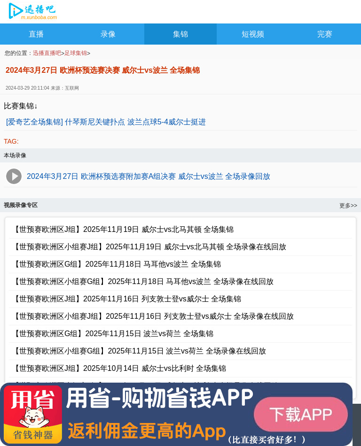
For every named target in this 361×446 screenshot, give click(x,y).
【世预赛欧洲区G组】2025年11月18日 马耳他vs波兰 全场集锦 (116, 264)
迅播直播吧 (47, 53)
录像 (108, 34)
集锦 (180, 34)
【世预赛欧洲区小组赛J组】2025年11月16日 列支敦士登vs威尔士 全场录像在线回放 (153, 316)
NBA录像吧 (32, 12)
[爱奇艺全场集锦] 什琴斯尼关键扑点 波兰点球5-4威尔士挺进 (106, 122)
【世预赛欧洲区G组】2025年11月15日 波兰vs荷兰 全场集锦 (112, 334)
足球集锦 (75, 53)
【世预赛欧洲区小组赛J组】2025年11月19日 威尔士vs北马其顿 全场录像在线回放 (149, 247)
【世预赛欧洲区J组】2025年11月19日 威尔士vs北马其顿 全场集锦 (123, 229)
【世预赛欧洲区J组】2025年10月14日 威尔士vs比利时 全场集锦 (119, 368)
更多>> (348, 205)
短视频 (253, 34)
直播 (36, 34)
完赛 (324, 34)
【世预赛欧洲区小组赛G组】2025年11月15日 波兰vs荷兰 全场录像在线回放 (139, 351)
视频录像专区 (21, 205)
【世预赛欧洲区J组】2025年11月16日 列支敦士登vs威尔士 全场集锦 (126, 299)
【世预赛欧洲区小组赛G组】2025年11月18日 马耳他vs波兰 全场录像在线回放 (143, 281)
